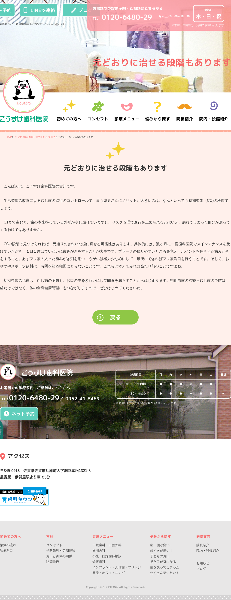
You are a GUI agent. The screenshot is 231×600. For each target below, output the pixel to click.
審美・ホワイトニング (108, 573)
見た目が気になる (163, 561)
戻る (115, 317)
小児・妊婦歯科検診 (107, 556)
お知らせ (202, 563)
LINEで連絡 (39, 10)
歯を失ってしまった (164, 567)
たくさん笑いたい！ (164, 573)
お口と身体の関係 (59, 556)
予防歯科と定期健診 (60, 550)
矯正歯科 (98, 561)
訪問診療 (52, 561)
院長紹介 (184, 111)
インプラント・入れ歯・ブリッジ (116, 567)
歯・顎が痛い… (161, 545)
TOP (9, 137)
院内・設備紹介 (213, 111)
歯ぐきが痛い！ (161, 550)
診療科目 (6, 550)
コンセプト (54, 545)
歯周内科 (98, 550)
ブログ (81, 10)
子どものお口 (160, 556)
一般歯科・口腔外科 (107, 545)
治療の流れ (8, 545)
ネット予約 (19, 413)
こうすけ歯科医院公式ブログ (30, 137)
